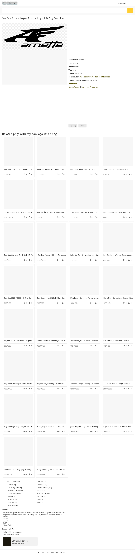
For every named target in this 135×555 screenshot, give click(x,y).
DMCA (5, 523)
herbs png (11, 496)
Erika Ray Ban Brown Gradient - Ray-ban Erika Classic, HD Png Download (99, 255)
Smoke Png (40, 502)
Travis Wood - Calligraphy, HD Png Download (22, 469)
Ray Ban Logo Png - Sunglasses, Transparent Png (23, 426)
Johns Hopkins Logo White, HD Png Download (88, 426)
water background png (16, 490)
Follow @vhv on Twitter (11, 534)
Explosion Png (41, 490)
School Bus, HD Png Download (118, 384)
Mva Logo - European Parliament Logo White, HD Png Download (96, 298)
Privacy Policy (7, 525)
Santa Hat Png (41, 496)
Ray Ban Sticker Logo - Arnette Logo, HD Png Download (26, 169)
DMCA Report (73, 87)
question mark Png (43, 493)
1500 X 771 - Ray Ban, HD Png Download (86, 212)
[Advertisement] (100, 40)
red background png (15, 488)
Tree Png (40, 499)
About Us (6, 521)
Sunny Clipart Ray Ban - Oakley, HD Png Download (57, 426)
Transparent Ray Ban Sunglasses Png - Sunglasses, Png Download (63, 341)
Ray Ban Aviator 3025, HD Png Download (53, 298)
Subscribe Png (42, 485)
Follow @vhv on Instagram (12, 532)
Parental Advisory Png (44, 488)
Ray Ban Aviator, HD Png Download (52, 255)
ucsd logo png (13, 505)
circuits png (12, 485)
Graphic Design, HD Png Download (85, 384)
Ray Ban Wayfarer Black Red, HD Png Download (23, 255)
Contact (5, 519)
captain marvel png (14, 493)
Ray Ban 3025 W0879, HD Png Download (20, 298)
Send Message (103, 77)
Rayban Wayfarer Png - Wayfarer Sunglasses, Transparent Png (61, 384)
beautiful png (12, 499)
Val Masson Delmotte (88, 77)
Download (72, 83)
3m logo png (12, 502)
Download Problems (89, 87)
